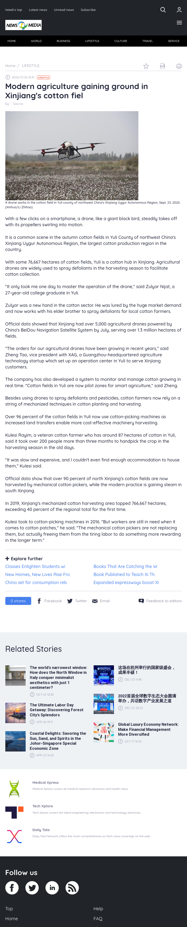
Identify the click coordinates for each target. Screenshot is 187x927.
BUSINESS (63, 41)
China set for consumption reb (36, 582)
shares (18, 600)
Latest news (38, 10)
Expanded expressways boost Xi (126, 582)
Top (9, 908)
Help (98, 908)
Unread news (64, 10)
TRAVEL (147, 41)
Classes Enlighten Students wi (35, 566)
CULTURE (120, 41)
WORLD (36, 41)
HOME (11, 41)
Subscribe (88, 10)
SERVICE (174, 41)
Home (11, 918)
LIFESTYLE (92, 41)
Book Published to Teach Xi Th (124, 574)
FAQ (98, 918)
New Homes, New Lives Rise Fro (37, 574)
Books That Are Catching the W (125, 566)
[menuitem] (11, 41)
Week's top (13, 10)
